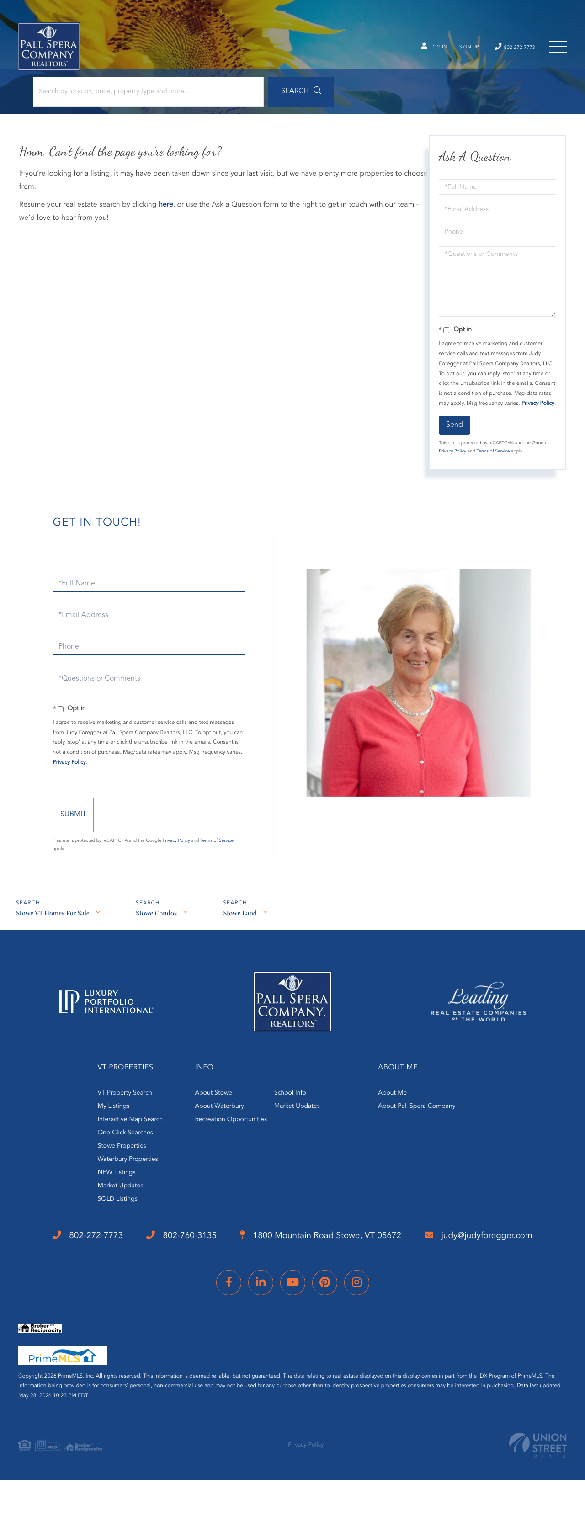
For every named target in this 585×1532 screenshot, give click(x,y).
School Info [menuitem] (286, 1115)
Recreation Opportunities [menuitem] (226, 1141)
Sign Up (455, 50)
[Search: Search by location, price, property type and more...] (123, 97)
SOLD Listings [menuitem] (104, 1221)
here (167, 211)
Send (454, 441)
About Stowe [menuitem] (209, 1115)
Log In (414, 50)
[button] (253, 97)
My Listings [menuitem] (100, 1128)
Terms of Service (492, 468)
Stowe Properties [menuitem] (108, 1168)
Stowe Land (242, 935)
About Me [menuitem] (397, 1115)
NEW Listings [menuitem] (103, 1194)
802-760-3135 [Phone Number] (175, 1258)
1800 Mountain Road (327, 1258)
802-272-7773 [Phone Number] (507, 49)
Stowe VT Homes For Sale (52, 935)
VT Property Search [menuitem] (111, 1115)
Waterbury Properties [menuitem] (114, 1181)
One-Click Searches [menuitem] (111, 1154)
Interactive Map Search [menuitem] (116, 1141)
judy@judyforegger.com (90, 1294)
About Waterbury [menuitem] (215, 1128)
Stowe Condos (157, 935)
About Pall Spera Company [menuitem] (421, 1128)
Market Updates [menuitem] (107, 1207)
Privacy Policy (452, 468)
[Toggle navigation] (557, 50)
